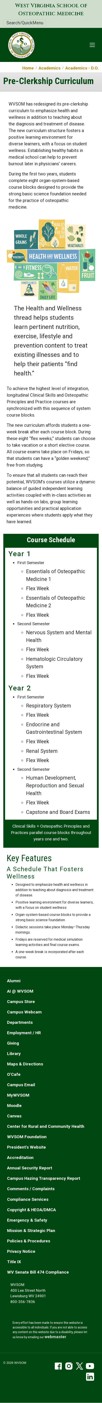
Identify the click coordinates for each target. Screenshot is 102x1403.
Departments (20, 1022)
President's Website (26, 1147)
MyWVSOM (18, 1095)
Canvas (14, 1116)
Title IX (14, 1261)
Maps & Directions (25, 1064)
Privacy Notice (21, 1251)
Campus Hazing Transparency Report (43, 1178)
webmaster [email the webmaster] (55, 1336)
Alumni (14, 980)
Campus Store (21, 1001)
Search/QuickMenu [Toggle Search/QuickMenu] (24, 22)
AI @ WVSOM (20, 991)
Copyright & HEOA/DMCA (31, 1209)
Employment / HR (24, 1032)
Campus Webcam (24, 1012)
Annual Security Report (29, 1167)
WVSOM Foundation (27, 1136)
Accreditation (20, 1157)
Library (14, 1053)
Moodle (14, 1105)
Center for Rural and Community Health (45, 1126)
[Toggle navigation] (92, 44)
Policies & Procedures (28, 1240)
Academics (49, 68)
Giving (13, 1043)
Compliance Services (27, 1199)
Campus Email (21, 1084)
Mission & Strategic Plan (31, 1230)
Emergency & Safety (27, 1220)
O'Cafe (14, 1074)
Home (28, 68)
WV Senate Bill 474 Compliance (38, 1272)
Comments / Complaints (31, 1188)
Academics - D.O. (82, 68)
